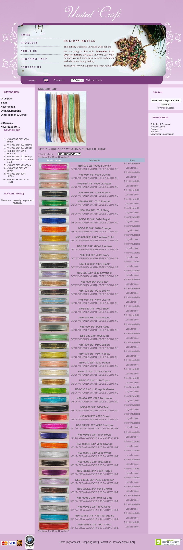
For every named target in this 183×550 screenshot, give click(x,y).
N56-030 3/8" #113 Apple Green (94, 389)
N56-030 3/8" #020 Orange (94, 228)
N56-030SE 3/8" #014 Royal (94, 434)
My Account (73, 542)
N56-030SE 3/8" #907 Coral (94, 524)
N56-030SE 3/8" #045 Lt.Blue (94, 497)
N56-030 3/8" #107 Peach (94, 362)
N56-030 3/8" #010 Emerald (94, 201)
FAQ (132, 542)
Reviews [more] (14, 193)
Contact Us (155, 129)
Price (132, 160)
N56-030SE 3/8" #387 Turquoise (94, 515)
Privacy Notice (157, 126)
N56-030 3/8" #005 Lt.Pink (94, 174)
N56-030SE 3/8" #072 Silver (94, 506)
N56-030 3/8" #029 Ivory (19, 156)
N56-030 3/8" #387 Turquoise (94, 398)
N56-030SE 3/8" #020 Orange (94, 443)
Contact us (105, 542)
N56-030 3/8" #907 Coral (94, 416)
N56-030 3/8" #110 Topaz (20, 165)
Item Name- (94, 160)
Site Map (154, 131)
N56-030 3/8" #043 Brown (94, 290)
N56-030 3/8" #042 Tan (94, 281)
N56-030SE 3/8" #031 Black (94, 461)
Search (157, 92)
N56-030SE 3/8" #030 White (94, 452)
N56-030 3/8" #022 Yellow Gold (94, 237)
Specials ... (7, 123)
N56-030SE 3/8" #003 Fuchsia (94, 425)
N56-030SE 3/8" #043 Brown (94, 488)
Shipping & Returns (160, 124)
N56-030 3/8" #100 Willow (94, 344)
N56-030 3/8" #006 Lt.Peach (94, 183)
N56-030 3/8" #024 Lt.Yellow (94, 246)
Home (62, 542)
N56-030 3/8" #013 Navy (94, 210)
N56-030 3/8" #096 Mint (94, 335)
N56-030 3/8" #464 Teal (94, 407)
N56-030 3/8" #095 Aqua (94, 326)
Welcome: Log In (94, 80)
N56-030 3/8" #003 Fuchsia (94, 165)
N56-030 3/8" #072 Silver (94, 308)
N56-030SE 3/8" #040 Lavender (94, 479)
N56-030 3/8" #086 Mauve (94, 317)
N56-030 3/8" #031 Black (19, 148)
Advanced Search (165, 108)
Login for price (132, 168)
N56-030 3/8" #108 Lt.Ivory (94, 371)
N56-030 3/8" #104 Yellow (94, 353)
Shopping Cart (90, 542)
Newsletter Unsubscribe (162, 134)
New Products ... (10, 127)
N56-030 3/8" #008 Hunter (94, 192)
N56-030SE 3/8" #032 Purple (94, 470)
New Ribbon (8, 106)
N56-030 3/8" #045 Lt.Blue (94, 299)
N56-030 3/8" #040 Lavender (94, 272)
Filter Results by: (45, 154)
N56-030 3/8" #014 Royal (19, 144)
